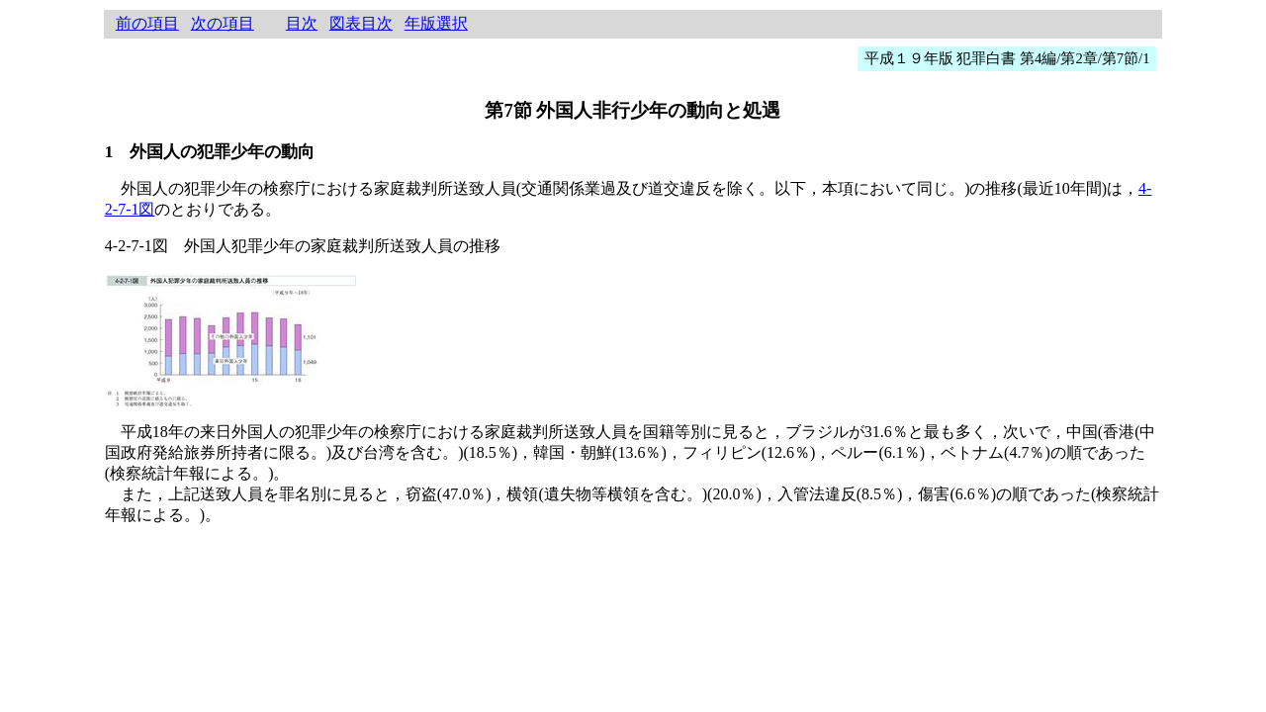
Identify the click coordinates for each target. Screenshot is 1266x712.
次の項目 (222, 23)
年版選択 (436, 23)
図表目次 (361, 23)
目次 (301, 23)
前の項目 (147, 23)
